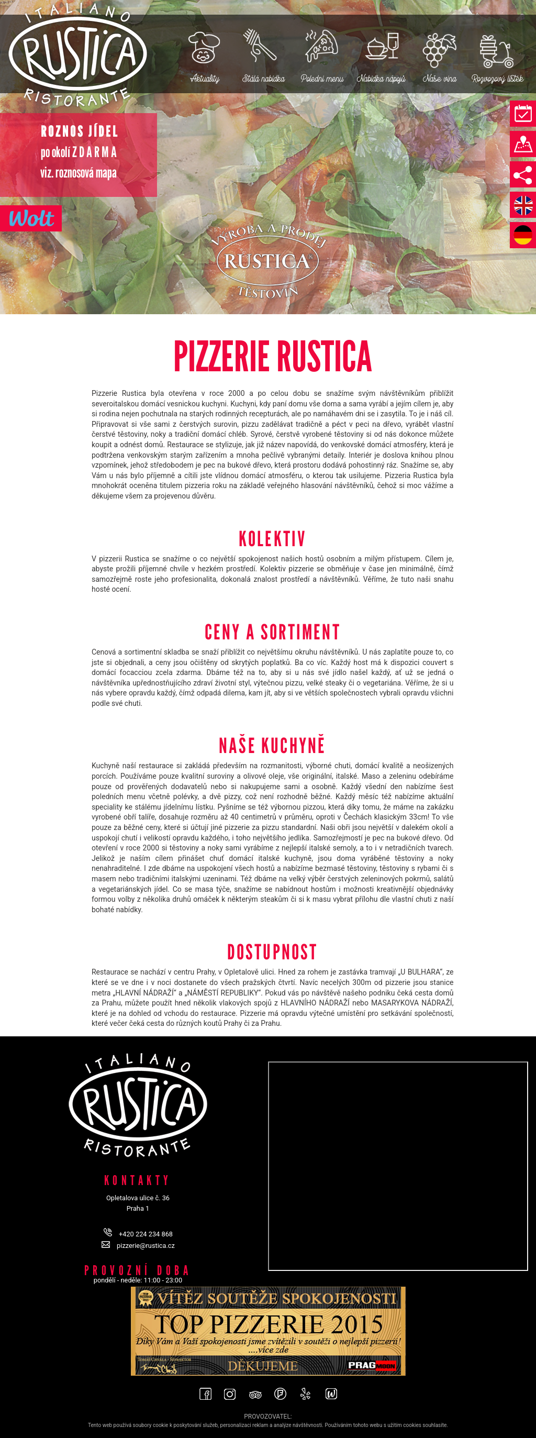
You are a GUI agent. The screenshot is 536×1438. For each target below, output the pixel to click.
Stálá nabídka (263, 78)
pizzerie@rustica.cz (146, 1245)
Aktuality (204, 78)
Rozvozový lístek (497, 78)
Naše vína (439, 78)
